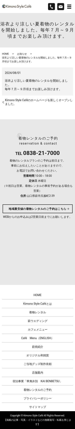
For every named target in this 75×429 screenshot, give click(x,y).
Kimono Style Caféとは (37, 303)
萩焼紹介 (37, 346)
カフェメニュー (37, 329)
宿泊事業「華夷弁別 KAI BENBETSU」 (37, 381)
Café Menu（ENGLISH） (37, 338)
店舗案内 (37, 372)
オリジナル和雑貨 (37, 355)
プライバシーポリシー (38, 398)
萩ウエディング (37, 321)
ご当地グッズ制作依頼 (38, 364)
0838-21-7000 (41, 153)
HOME (5, 53)
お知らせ (22, 53)
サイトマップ (37, 407)
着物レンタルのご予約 (38, 389)
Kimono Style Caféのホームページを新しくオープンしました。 (39, 102)
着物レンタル (37, 312)
